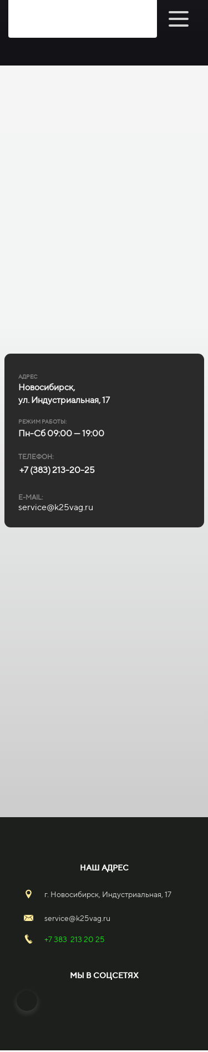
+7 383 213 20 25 (74, 939)
